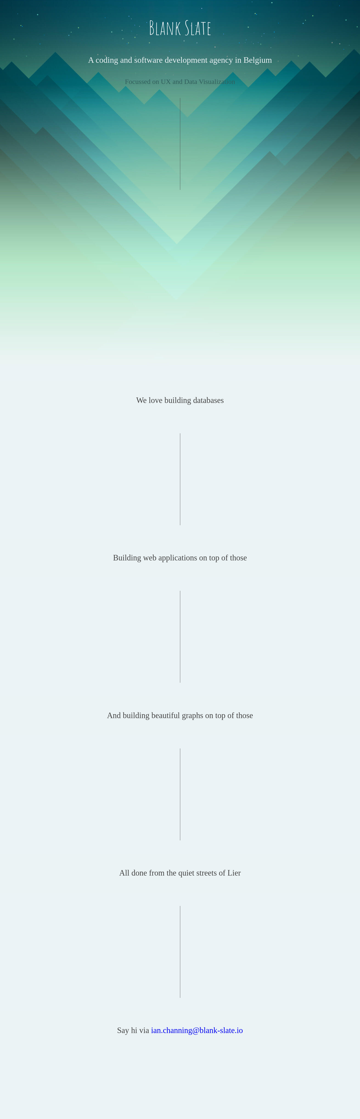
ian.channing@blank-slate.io (197, 1030)
